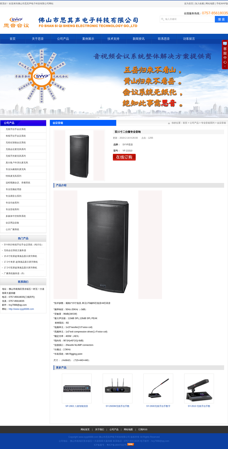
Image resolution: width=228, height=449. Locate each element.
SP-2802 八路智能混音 (76, 406)
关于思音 (38, 38)
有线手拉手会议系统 (16, 136)
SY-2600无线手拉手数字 (158, 406)
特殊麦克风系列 (13, 176)
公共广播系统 (12, 229)
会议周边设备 (12, 222)
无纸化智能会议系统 (16, 142)
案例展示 (88, 38)
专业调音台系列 (13, 196)
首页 (13, 38)
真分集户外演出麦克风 (17, 162)
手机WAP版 (222, 3)
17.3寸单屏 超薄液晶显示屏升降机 (21, 262)
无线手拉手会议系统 (16, 129)
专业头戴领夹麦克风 (16, 169)
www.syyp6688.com (88, 437)
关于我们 (99, 429)
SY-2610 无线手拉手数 (199, 406)
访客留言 (189, 38)
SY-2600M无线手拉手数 (117, 406)
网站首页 (85, 429)
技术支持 (113, 38)
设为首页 (188, 3)
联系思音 (164, 38)
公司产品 (63, 38)
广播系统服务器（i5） (15, 273)
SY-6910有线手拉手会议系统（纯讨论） (24, 244)
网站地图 (210, 3)
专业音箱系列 (12, 209)
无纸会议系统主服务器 (15, 250)
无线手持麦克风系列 (16, 156)
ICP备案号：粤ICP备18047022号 (110, 445)
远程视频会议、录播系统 (18, 182)
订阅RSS (142, 429)
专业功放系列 (12, 202)
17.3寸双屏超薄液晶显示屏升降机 (20, 267)
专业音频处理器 (13, 189)
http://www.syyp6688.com (21, 309)
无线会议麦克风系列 (16, 149)
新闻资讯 (139, 38)
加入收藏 (199, 3)
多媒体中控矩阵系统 (16, 216)
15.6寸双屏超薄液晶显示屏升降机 (20, 256)
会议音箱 (221, 123)
